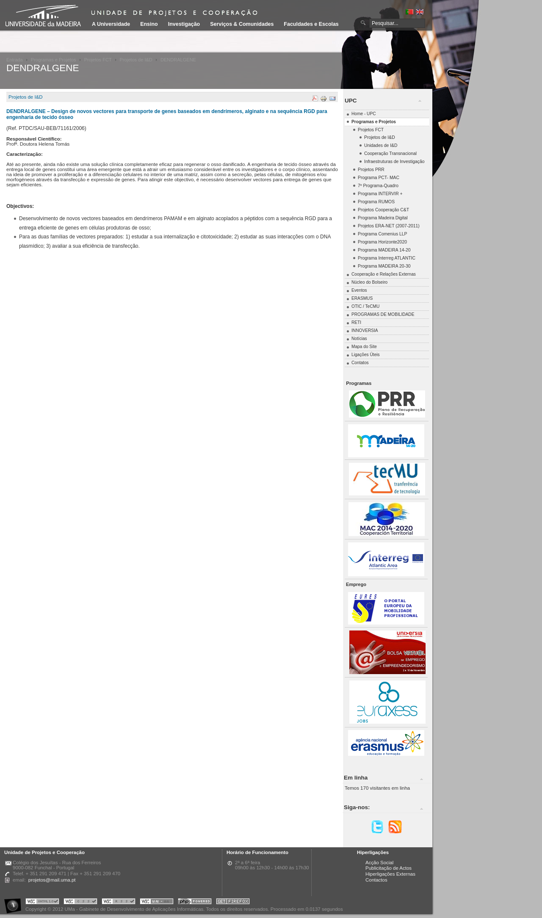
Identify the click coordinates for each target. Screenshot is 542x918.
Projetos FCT (98, 59)
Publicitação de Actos (388, 868)
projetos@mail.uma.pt (52, 879)
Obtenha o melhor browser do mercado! (233, 902)
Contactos (376, 879)
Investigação (184, 24)
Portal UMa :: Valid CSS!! (80, 902)
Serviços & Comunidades (242, 24)
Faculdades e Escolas (311, 24)
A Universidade (111, 24)
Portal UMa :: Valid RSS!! (119, 902)
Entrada (14, 59)
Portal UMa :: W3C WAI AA (157, 902)
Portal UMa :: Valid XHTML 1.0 (42, 902)
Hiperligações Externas (390, 874)
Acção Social (379, 862)
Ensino (149, 24)
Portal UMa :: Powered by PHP (195, 902)
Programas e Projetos (53, 59)
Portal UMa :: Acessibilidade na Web (14, 902)
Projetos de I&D (136, 59)
